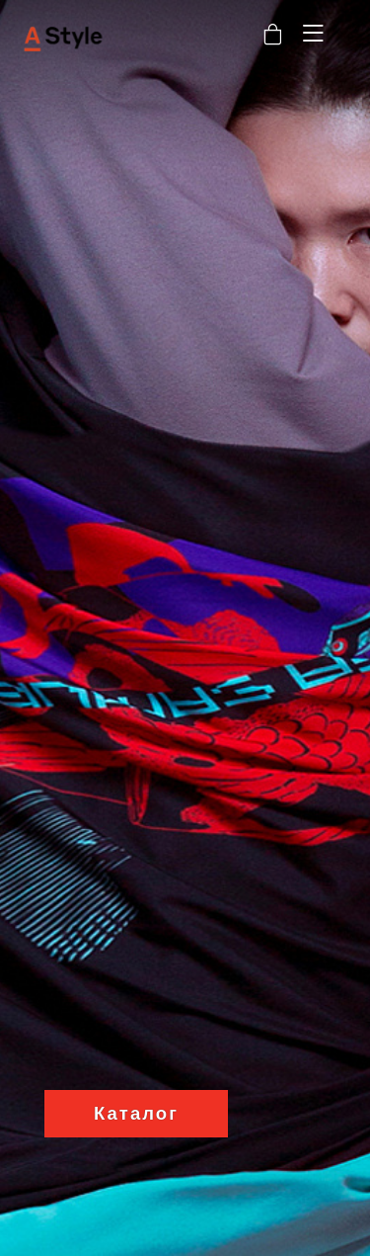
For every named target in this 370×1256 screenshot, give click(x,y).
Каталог (136, 1113)
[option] (185, 628)
